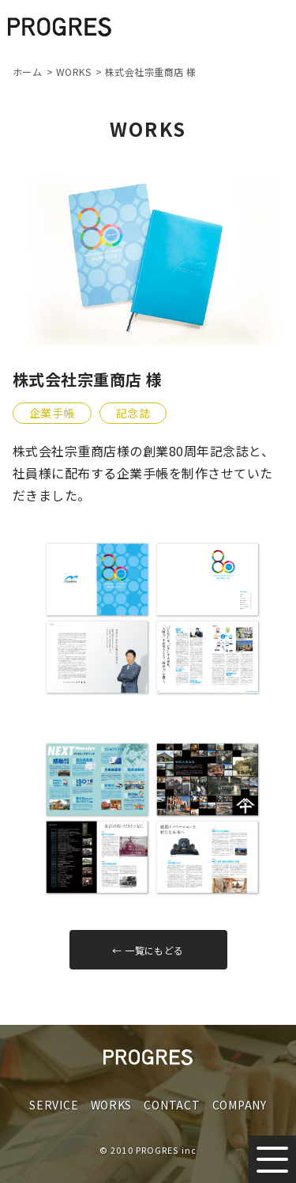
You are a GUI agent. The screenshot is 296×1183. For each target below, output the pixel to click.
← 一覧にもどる (148, 950)
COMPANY (239, 1105)
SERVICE (53, 1105)
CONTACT (172, 1105)
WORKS (112, 1105)
